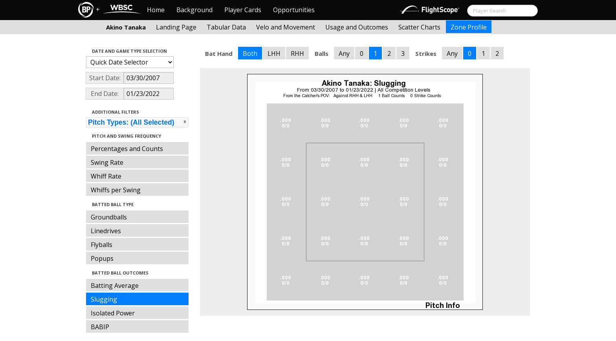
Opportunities (294, 10)
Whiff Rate (106, 176)
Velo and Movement (285, 27)
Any (344, 53)
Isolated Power (113, 313)
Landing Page (176, 27)
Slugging (104, 299)
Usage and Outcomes (356, 27)
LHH (274, 53)
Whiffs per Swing (116, 190)
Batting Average (115, 285)
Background (194, 10)
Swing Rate (107, 162)
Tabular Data (226, 27)
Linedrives (106, 231)
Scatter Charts (419, 27)
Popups (102, 258)
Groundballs (109, 217)
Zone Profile (469, 27)
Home (156, 10)
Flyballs (101, 244)
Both (250, 53)
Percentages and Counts (127, 148)
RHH (297, 53)
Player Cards (242, 10)
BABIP (100, 327)
